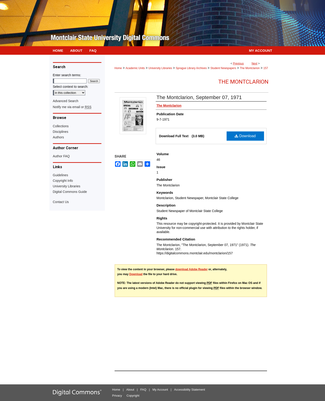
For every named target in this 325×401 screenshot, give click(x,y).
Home (118, 68)
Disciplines (60, 132)
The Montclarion (250, 68)
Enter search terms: (67, 75)
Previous (238, 63)
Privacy (117, 395)
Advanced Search (66, 101)
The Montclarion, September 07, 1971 (199, 97)
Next (254, 63)
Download (245, 136)
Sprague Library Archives (191, 68)
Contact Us (61, 202)
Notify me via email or (72, 107)
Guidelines (60, 175)
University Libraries (160, 68)
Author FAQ (61, 156)
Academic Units (135, 68)
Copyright (133, 395)
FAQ (143, 389)
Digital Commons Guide (70, 192)
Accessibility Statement (189, 389)
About (130, 389)
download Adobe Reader (191, 269)
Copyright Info (63, 180)
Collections (61, 126)
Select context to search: (70, 86)
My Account (160, 389)
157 (265, 68)
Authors (58, 137)
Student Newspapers (223, 68)
